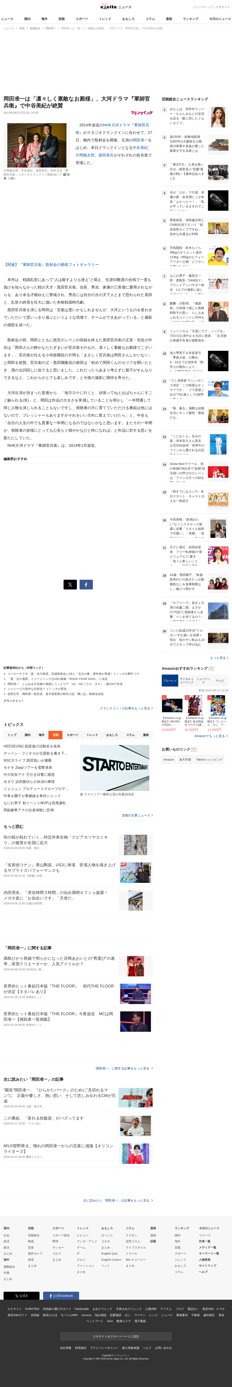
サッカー (58, 1247)
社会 (6, 1235)
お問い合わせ (163, 1348)
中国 (6, 1272)
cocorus (86, 1315)
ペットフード (94, 1321)
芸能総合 (34, 1235)
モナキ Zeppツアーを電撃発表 (28, 767)
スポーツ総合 (61, 1235)
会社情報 (65, 1348)
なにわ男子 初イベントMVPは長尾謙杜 (35, 803)
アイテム (166, 1309)
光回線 (35, 1315)
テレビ (220, 680)
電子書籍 (140, 1321)
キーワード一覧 (209, 1253)
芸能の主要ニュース (137, 815)
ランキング (190, 19)
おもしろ (128, 19)
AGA (110, 1321)
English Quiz (109, 1253)
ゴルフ (56, 1253)
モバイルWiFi (69, 1315)
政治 (6, 1247)
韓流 (31, 1259)
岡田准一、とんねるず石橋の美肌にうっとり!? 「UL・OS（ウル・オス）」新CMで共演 (65, 684)
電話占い (193, 1309)
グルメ (81, 1259)
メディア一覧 (207, 1247)
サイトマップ (207, 1265)
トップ (12, 735)
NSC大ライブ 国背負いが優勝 (28, 760)
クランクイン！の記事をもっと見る (126, 708)
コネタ (105, 1241)
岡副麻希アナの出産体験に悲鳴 (29, 810)
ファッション (85, 1265)
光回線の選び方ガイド (57, 1309)
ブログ (179, 1309)
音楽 (31, 1247)
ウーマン (140, 1315)
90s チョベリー (136, 1259)
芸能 (61, 19)
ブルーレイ (170, 680)
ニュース (7, 19)
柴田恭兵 (106, 155)
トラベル (131, 1253)
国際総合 (9, 1266)
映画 (31, 1241)
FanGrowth (82, 1309)
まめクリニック (102, 1309)
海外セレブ (35, 1253)
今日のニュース (220, 19)
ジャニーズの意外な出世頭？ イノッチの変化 (37, 689)
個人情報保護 (130, 1348)
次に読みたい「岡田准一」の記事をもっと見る (118, 1200)
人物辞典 (204, 1259)
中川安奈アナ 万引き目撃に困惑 (29, 774)
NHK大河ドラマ (116, 125)
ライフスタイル (136, 1247)
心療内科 (151, 1309)
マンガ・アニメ (87, 1241)
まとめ (8, 1253)
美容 (221, 1315)
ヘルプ (203, 1272)
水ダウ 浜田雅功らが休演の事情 (29, 782)
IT (78, 1253)
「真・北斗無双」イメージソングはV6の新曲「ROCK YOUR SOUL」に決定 (58, 679)
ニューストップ (203, 7)
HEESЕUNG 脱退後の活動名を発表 (32, 746)
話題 (153, 1241)
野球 (55, 1241)
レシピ (153, 1315)
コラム (150, 19)
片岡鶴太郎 (85, 155)
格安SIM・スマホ (213, 1309)
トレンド (105, 19)
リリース (205, 1235)
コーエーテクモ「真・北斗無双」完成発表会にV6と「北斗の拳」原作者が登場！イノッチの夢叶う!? (73, 673)
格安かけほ (50, 1315)
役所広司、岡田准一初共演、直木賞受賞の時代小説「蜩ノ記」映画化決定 (56, 694)
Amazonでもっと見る (209, 736)
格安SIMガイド (17, 1315)
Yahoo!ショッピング (209, 759)
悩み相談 (100, 1315)
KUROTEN (32, 1309)
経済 (6, 1241)
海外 (44, 19)
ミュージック (203, 680)
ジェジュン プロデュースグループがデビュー (37, 789)
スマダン (131, 1235)
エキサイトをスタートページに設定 (116, 1336)
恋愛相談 (115, 1315)
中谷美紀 (140, 148)
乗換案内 (182, 1315)
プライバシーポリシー (104, 1348)
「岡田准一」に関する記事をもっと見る (123, 1068)
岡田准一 (140, 140)
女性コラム (133, 1241)
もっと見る (219, 657)
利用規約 (80, 1348)
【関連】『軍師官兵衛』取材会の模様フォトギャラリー (51, 265)
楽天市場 (185, 759)
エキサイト (223, 7)
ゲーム (81, 1247)
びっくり (107, 1235)
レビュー (82, 1235)
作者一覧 (204, 1241)
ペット (105, 1265)
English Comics (111, 1259)
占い (128, 1315)
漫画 (169, 19)
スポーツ (82, 19)
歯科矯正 (209, 1315)
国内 (27, 19)
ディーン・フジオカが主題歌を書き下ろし (37, 753)
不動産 (195, 1315)
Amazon (168, 759)
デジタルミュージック (187, 680)
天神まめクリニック (129, 1309)
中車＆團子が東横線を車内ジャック (32, 796)
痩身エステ (123, 1321)
